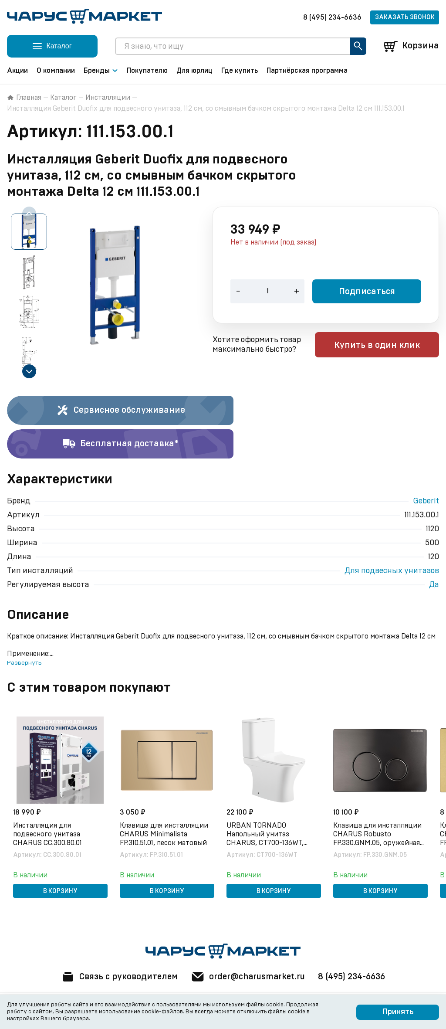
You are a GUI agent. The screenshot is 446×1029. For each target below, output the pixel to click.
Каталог (63, 97)
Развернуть (24, 663)
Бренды (101, 70)
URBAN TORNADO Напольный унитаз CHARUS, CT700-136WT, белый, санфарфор (265, 834)
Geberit (426, 501)
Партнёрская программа (307, 70)
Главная (24, 97)
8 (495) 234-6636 (332, 17)
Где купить (239, 70)
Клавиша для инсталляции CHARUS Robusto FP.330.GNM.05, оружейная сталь (378, 834)
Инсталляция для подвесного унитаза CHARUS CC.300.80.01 (48, 834)
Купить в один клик (383, 345)
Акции (17, 70)
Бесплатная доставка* (120, 444)
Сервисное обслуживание (120, 410)
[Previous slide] (29, 214)
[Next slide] (29, 371)
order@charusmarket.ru (249, 977)
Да (434, 585)
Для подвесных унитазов (392, 571)
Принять (398, 1012)
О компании (56, 70)
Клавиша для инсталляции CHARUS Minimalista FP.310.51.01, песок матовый (165, 834)
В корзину (60, 891)
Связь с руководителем (117, 977)
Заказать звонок (405, 17)
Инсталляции (107, 97)
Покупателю (147, 70)
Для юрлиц (194, 70)
